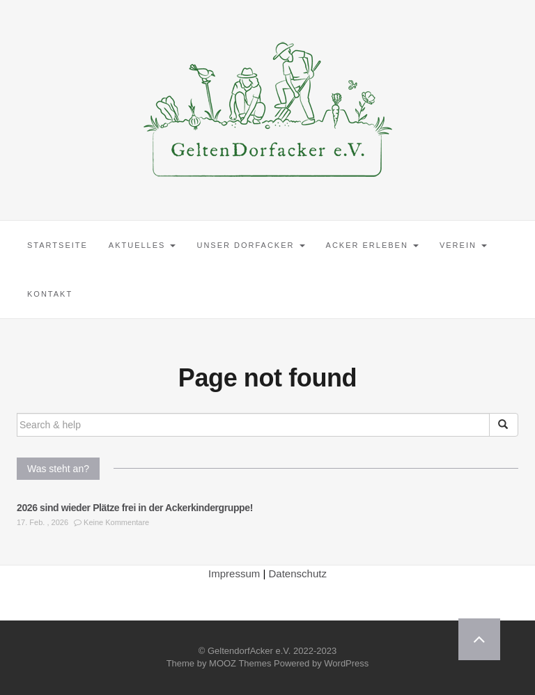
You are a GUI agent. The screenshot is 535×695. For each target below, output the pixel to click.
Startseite (57, 245)
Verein (463, 245)
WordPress (346, 663)
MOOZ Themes (240, 663)
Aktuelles (142, 245)
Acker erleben (372, 245)
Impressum (234, 573)
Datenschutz (298, 573)
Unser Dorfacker (250, 245)
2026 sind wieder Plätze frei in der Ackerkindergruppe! (135, 507)
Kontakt (49, 294)
